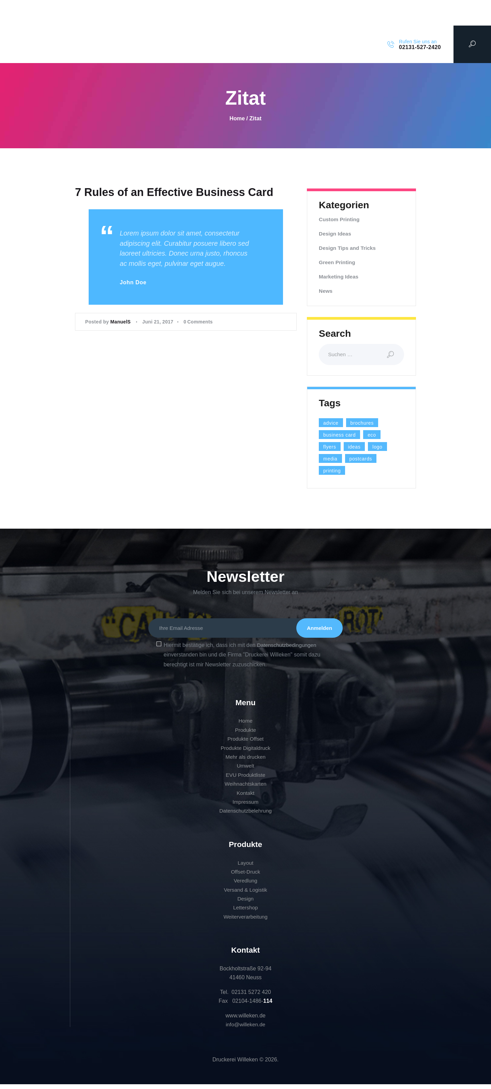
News (326, 291)
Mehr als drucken (246, 762)
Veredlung (245, 886)
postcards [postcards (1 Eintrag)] (365, 459)
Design (245, 904)
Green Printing (338, 262)
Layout (245, 868)
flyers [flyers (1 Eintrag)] (331, 447)
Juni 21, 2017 (157, 345)
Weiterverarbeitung (246, 921)
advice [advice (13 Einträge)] (332, 423)
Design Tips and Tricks (348, 248)
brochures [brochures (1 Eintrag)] (367, 423)
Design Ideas (336, 234)
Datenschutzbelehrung (245, 816)
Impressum (245, 807)
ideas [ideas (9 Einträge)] (358, 447)
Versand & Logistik (245, 894)
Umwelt (245, 771)
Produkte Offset (246, 744)
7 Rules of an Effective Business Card (157, 204)
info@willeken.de (245, 1029)
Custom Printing (340, 219)
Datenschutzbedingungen (288, 650)
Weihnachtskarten (245, 789)
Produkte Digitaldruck (245, 753)
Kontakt (245, 798)
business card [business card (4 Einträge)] (342, 435)
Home (237, 118)
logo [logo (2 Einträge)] (383, 447)
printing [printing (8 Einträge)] (333, 471)
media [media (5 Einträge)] (331, 459)
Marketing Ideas (339, 276)
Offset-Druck (245, 876)
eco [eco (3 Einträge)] (378, 435)
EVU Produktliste (245, 780)
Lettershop (245, 913)
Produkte (245, 735)
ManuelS (121, 345)
